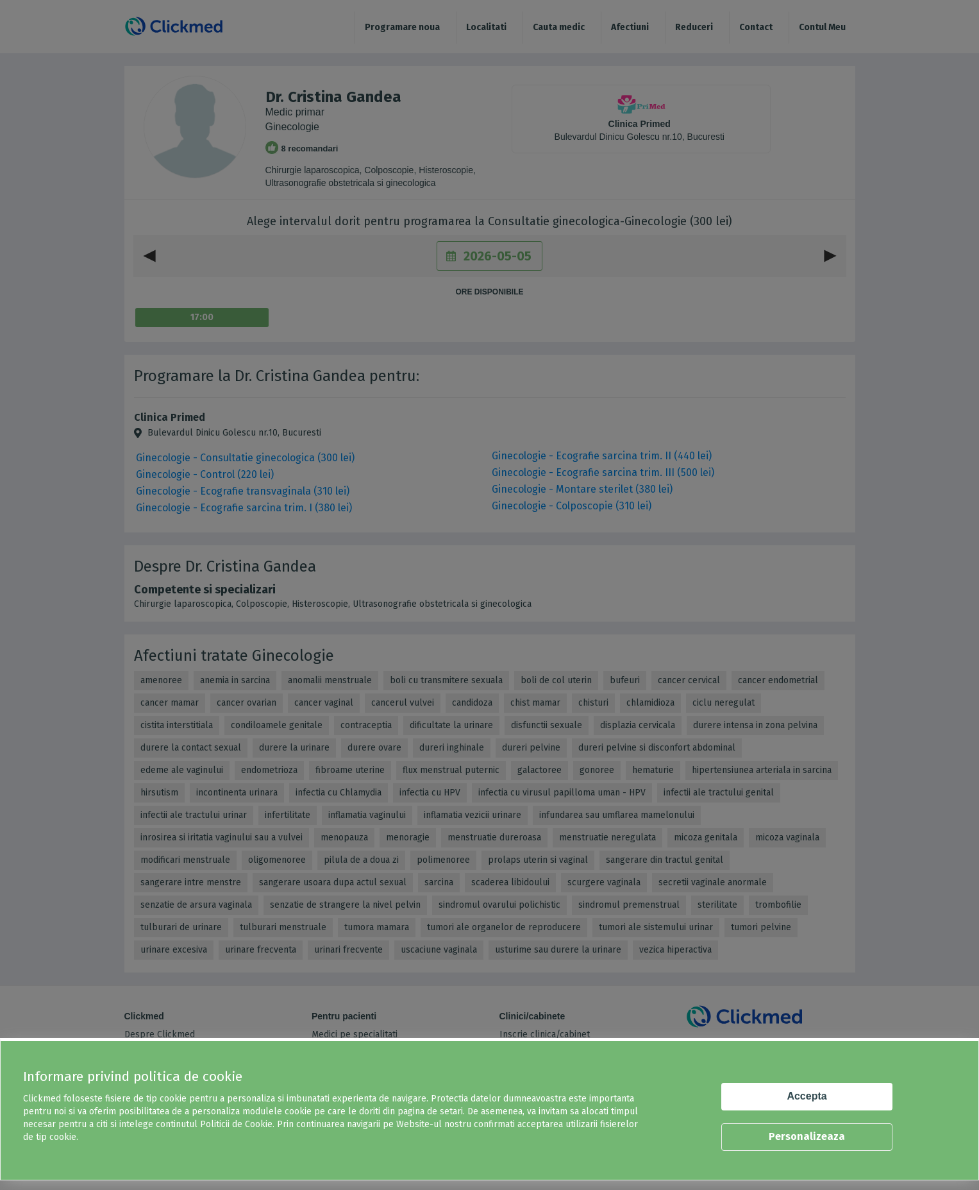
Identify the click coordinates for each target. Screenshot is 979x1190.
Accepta (806, 1096)
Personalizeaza (807, 1136)
